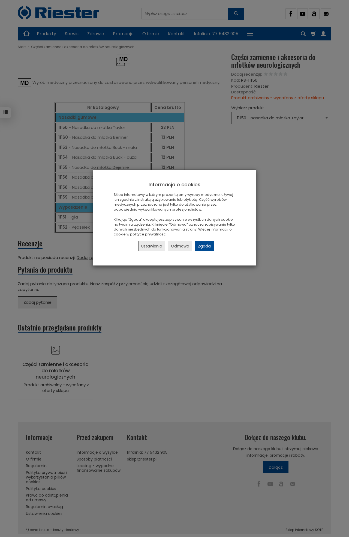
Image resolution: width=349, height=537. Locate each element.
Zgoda (204, 246)
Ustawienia (151, 246)
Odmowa (180, 246)
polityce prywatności (148, 234)
